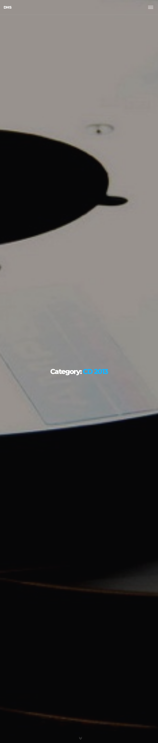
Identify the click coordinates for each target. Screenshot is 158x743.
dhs (7, 7)
